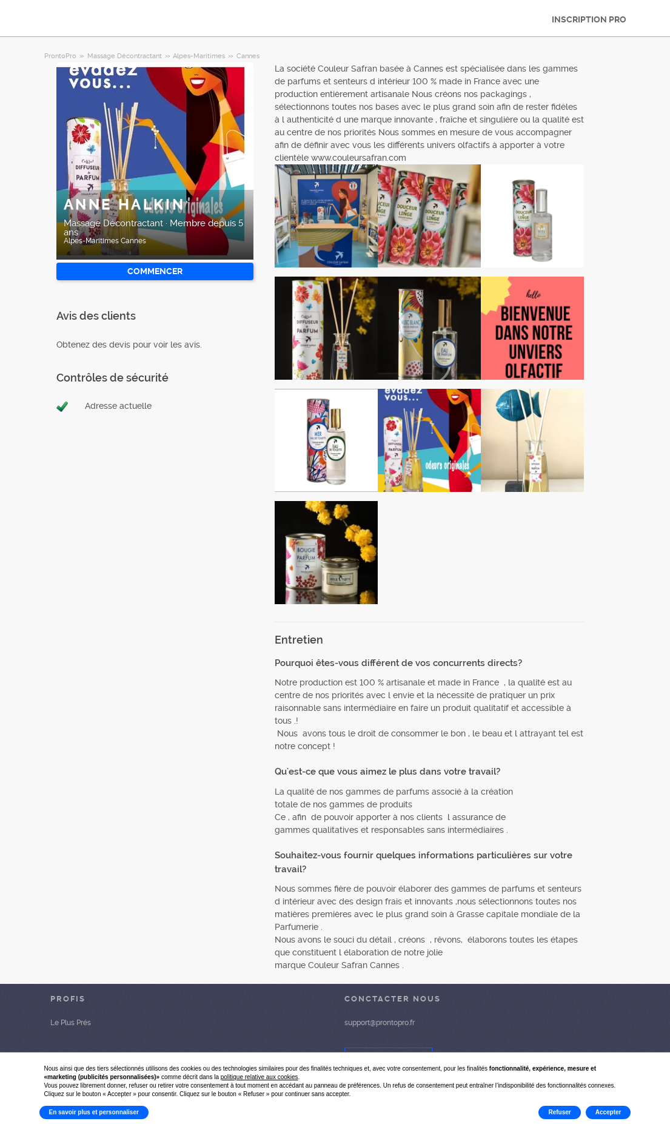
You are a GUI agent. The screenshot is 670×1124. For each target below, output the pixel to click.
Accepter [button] (608, 1112)
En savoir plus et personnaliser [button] (94, 1112)
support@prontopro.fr (379, 1022)
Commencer (155, 271)
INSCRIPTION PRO (589, 19)
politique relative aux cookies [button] (259, 1077)
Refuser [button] (559, 1112)
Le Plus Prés (70, 1022)
